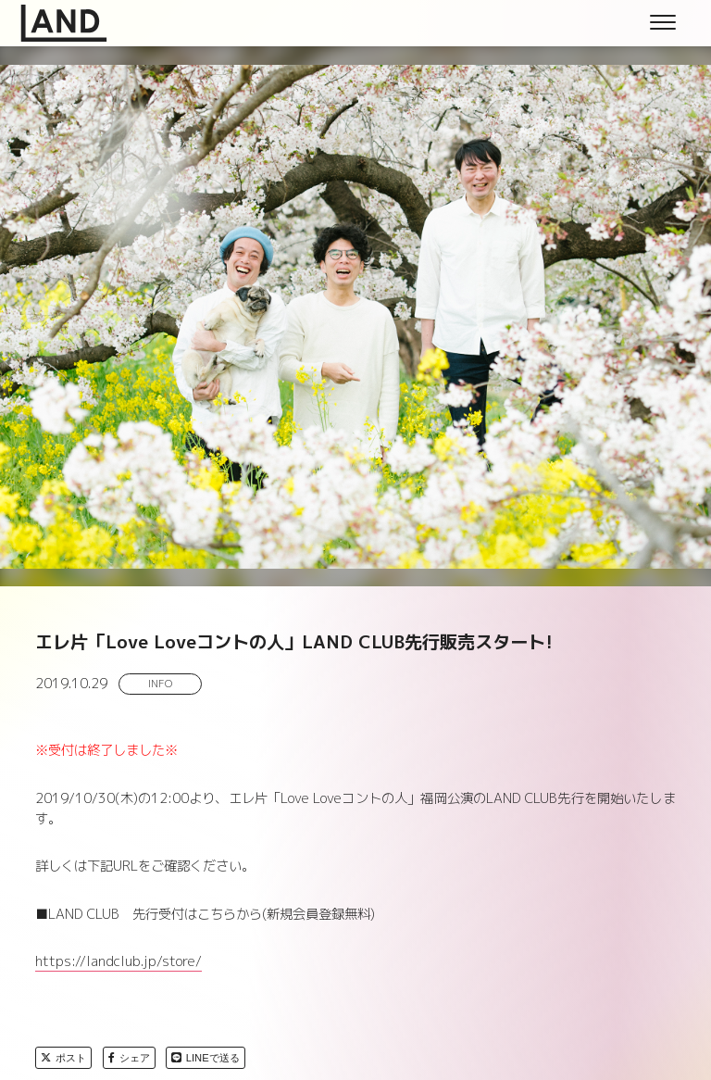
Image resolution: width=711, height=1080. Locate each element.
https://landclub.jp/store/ (118, 961)
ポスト (63, 1057)
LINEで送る (205, 1057)
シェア (129, 1057)
